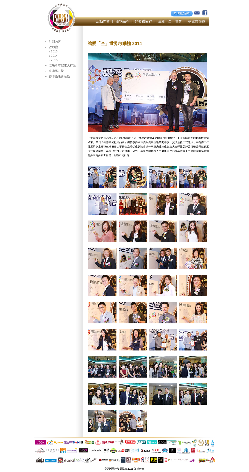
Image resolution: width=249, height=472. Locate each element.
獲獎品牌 (122, 21)
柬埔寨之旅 (56, 71)
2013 (54, 51)
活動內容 (103, 21)
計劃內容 (55, 41)
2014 (54, 55)
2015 (54, 60)
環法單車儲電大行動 (62, 65)
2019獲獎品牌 (182, 13)
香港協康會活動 (59, 76)
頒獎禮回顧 (143, 21)
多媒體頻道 (196, 21)
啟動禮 (53, 47)
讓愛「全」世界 (170, 21)
